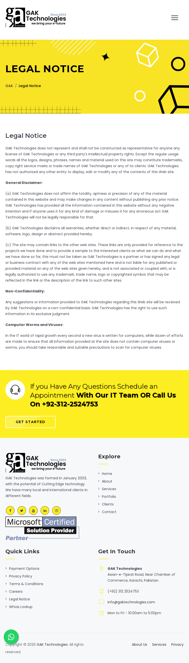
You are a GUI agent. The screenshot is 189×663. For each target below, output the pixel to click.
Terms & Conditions (26, 583)
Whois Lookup (20, 606)
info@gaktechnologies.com (131, 602)
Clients (108, 504)
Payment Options (24, 568)
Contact (109, 511)
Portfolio (109, 496)
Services (109, 488)
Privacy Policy (20, 576)
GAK (9, 85)
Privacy (177, 644)
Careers (16, 591)
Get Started (30, 422)
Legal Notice (19, 599)
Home (107, 473)
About (107, 481)
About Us (139, 644)
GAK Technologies (52, 644)
